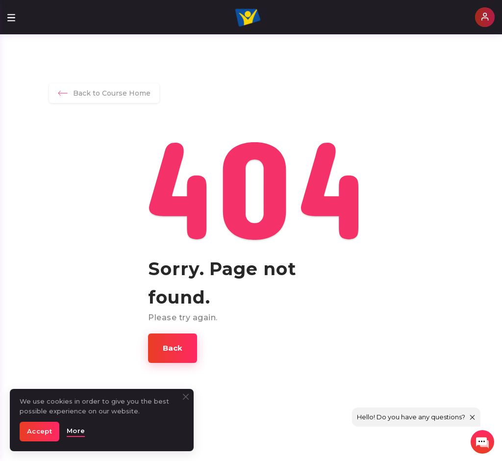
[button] (172, 348)
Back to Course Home (104, 93)
